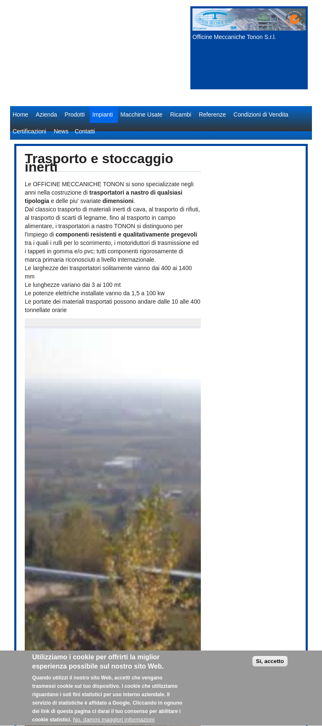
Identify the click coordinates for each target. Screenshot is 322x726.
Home (20, 114)
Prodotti (75, 114)
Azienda (46, 114)
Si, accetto (270, 665)
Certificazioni (29, 131)
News (61, 131)
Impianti (102, 114)
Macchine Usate (141, 114)
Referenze (212, 114)
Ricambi (181, 114)
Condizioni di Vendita (261, 114)
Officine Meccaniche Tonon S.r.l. (234, 37)
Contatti (85, 131)
